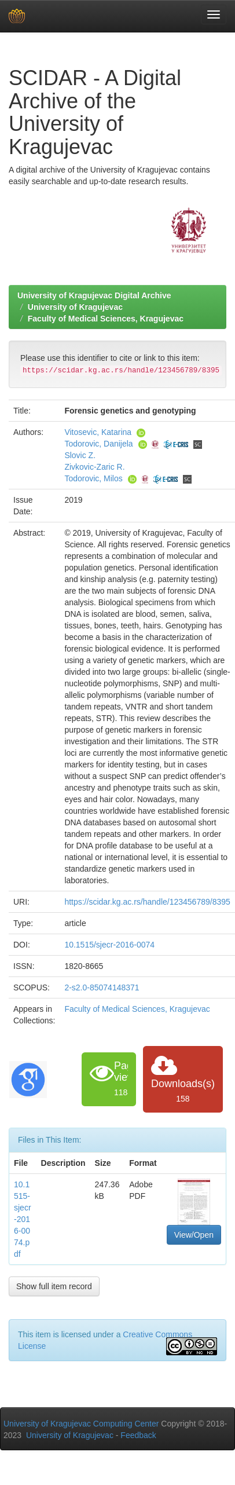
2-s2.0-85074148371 (101, 987)
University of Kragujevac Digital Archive (94, 295)
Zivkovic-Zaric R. (94, 466)
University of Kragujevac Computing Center (81, 1423)
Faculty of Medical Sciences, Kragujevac (105, 318)
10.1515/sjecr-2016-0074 (109, 944)
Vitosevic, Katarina (97, 432)
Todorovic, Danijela (98, 443)
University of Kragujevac (75, 307)
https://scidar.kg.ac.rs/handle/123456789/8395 (147, 901)
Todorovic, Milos (93, 478)
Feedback (138, 1435)
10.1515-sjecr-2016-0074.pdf (22, 1219)
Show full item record (54, 1286)
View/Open (194, 1234)
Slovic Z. (80, 455)
